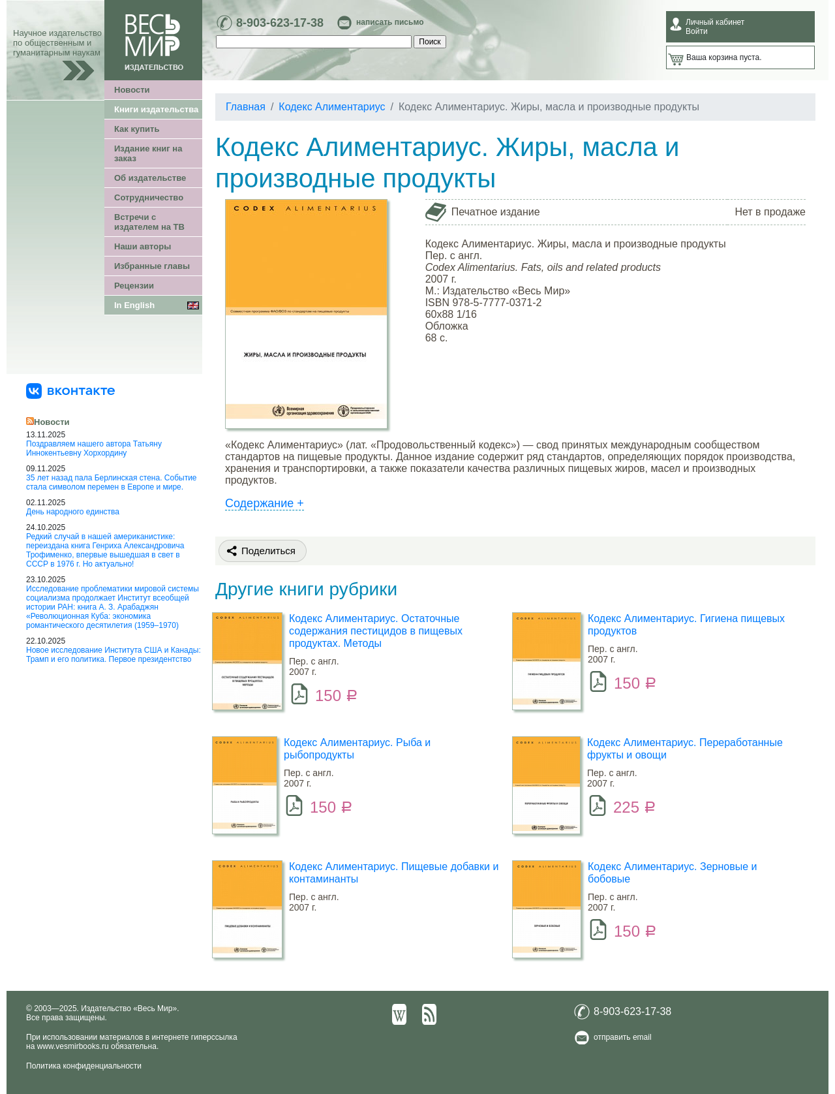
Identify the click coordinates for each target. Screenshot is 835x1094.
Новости (132, 90)
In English (134, 305)
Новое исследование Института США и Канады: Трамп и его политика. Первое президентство (113, 655)
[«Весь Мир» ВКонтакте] (70, 390)
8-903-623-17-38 (280, 22)
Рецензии (134, 285)
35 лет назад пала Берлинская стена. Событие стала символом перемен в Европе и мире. (111, 482)
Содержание (264, 503)
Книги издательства (156, 109)
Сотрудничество (148, 197)
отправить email (623, 1037)
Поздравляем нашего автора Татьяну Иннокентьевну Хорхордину (94, 448)
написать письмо (389, 22)
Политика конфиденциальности (84, 1066)
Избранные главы (152, 266)
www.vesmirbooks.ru (73, 1046)
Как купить (136, 129)
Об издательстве (150, 178)
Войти (697, 31)
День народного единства (72, 511)
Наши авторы (142, 246)
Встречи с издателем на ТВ (149, 222)
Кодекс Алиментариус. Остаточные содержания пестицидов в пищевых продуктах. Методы (376, 631)
